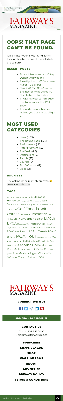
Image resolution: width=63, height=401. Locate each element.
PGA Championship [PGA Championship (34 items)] (17, 231)
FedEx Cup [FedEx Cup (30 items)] (47, 204)
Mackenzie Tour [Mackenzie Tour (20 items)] (23, 224)
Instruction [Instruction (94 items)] (39, 214)
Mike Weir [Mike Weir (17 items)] (50, 224)
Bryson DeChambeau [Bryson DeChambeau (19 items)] (30, 201)
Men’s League (31, 347)
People (24, 158)
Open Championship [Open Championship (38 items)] (33, 227)
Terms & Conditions (31, 379)
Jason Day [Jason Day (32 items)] (19, 219)
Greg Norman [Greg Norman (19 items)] (25, 214)
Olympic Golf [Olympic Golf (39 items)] (14, 227)
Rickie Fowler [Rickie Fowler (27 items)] (46, 245)
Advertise (31, 369)
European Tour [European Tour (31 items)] (33, 204)
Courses (24, 161)
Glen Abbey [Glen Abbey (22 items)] (12, 209)
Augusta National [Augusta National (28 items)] (28, 197)
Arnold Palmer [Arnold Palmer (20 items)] (13, 197)
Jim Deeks (26, 151)
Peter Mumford (29, 148)
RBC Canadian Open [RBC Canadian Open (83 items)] (26, 245)
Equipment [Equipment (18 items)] (21, 204)
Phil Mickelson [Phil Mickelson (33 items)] (30, 241)
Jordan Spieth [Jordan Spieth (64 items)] (34, 218)
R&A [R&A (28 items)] (9, 245)
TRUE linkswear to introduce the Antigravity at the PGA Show (37, 102)
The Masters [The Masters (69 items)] (21, 253)
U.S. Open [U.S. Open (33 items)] (31, 257)
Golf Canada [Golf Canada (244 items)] (28, 209)
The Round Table (30, 141)
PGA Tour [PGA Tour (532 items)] (26, 236)
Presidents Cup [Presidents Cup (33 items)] (46, 241)
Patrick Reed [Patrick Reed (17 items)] (50, 228)
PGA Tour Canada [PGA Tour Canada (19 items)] (44, 237)
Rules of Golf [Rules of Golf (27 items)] (29, 249)
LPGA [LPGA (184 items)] (12, 223)
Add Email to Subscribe (31, 318)
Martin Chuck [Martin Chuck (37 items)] (38, 224)
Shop (31, 353)
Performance (27, 144)
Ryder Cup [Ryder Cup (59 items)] (42, 249)
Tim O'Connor (28, 165)
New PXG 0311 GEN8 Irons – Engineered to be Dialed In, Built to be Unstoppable (36, 92)
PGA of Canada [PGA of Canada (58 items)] (38, 231)
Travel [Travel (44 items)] (21, 257)
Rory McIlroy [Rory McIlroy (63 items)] (15, 249)
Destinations (27, 155)
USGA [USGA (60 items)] (40, 257)
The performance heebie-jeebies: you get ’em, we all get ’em (37, 112)
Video (23, 168)
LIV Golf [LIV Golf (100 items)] (49, 218)
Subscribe (31, 342)
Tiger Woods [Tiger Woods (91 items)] (38, 253)
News (23, 137)
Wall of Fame (31, 358)
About (31, 363)
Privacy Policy (31, 374)
